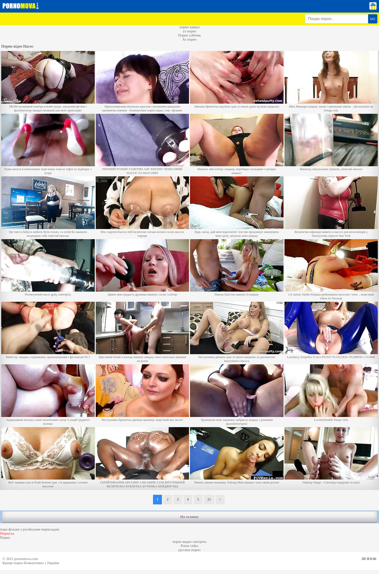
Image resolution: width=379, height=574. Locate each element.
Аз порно (189, 39)
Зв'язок (369, 559)
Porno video (189, 546)
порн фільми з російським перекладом (29, 529)
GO (372, 19)
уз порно (189, 31)
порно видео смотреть (190, 542)
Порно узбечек (189, 35)
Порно (5, 537)
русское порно (189, 550)
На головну (189, 517)
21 (209, 499)
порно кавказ (190, 27)
